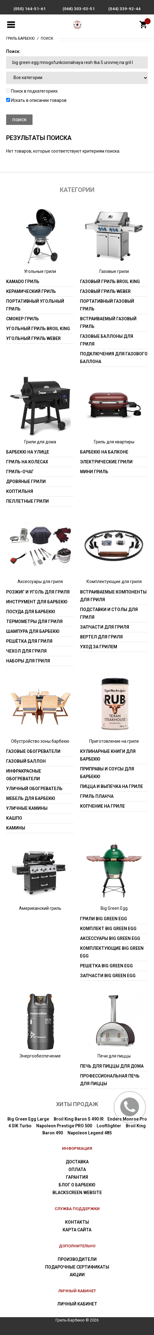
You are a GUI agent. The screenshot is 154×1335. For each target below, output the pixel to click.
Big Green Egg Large (28, 1119)
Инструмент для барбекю (36, 601)
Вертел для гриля (101, 636)
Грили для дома (40, 441)
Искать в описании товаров (36, 100)
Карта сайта (77, 1229)
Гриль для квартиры (114, 441)
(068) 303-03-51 (79, 8)
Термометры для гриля (34, 621)
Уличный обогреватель (34, 788)
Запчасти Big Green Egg (108, 975)
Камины (15, 827)
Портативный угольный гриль (35, 305)
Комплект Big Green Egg (108, 928)
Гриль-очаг (20, 471)
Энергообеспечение (40, 1055)
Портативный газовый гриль (107, 305)
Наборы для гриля (28, 660)
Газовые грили (114, 271)
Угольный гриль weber (33, 338)
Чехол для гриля (26, 651)
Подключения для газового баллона (114, 357)
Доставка (77, 1161)
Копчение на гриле (102, 806)
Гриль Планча (97, 796)
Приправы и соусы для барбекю (107, 772)
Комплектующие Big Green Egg (112, 952)
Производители (77, 1259)
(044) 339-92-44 (124, 8)
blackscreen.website (77, 1192)
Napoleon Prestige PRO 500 (64, 1125)
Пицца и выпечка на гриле (111, 786)
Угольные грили (40, 271)
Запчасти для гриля (104, 627)
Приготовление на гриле (114, 741)
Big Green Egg (114, 908)
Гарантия (77, 1177)
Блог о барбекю (77, 1184)
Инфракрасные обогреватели (23, 775)
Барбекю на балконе (104, 452)
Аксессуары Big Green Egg (110, 938)
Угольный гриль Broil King (38, 328)
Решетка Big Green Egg (106, 965)
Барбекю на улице (27, 452)
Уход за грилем (98, 646)
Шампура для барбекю (33, 631)
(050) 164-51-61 (29, 8)
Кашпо (14, 818)
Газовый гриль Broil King (110, 281)
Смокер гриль (22, 318)
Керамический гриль (31, 291)
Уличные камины (27, 808)
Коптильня (19, 491)
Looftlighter (109, 1125)
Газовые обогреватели (33, 751)
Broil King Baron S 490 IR (79, 1119)
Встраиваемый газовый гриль (108, 322)
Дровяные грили (26, 481)
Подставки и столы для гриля (109, 613)
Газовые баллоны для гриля (106, 340)
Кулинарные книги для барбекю (108, 755)
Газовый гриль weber (105, 291)
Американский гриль (40, 908)
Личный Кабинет (77, 1303)
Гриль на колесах (27, 461)
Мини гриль (94, 471)
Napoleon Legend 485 (89, 1132)
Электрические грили (106, 461)
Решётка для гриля (29, 641)
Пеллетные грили (27, 501)
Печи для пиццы (114, 1055)
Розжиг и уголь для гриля (38, 592)
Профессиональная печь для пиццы (110, 1079)
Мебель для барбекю (30, 798)
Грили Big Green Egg (103, 918)
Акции (77, 1274)
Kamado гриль (22, 281)
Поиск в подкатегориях (32, 91)
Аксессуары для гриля (40, 581)
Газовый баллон (26, 761)
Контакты (77, 1222)
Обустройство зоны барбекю (40, 741)
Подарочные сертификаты (77, 1267)
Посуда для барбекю (30, 611)
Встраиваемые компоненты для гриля (113, 596)
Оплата (77, 1169)
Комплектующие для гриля (114, 581)
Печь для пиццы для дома (112, 1066)
